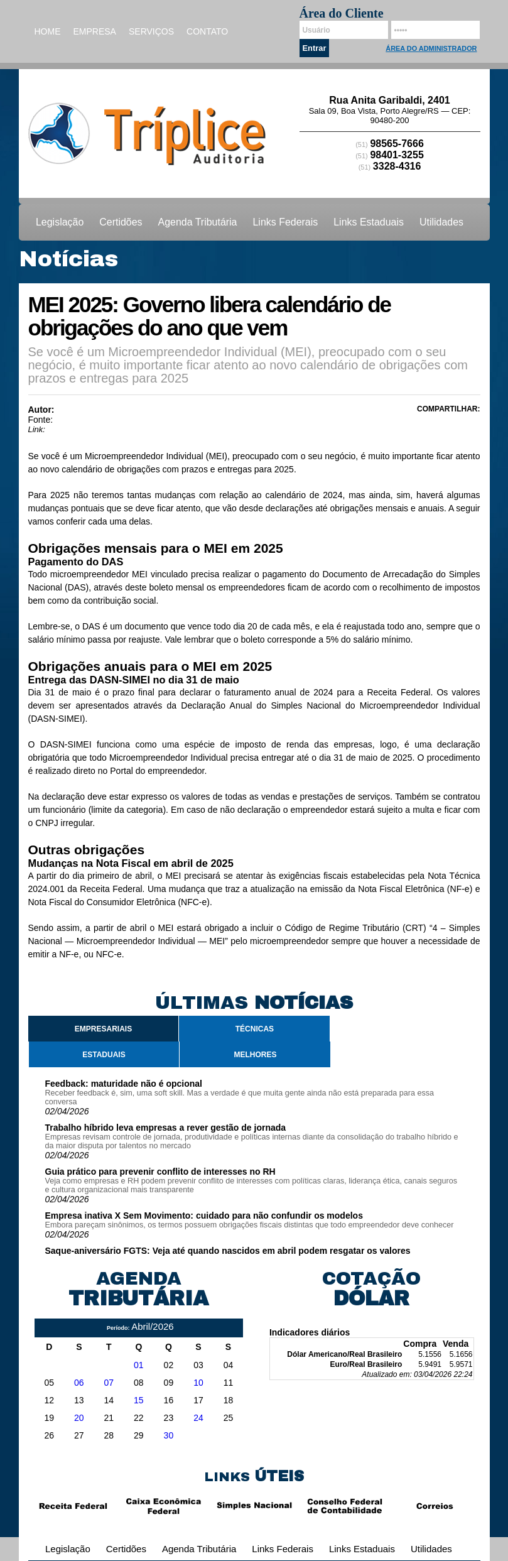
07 (109, 1383)
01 (139, 1365)
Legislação (60, 222)
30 (169, 1435)
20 (79, 1418)
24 (198, 1418)
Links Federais (285, 222)
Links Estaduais (368, 222)
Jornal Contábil (84, 420)
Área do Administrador (431, 48)
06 (79, 1383)
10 (198, 1383)
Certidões (120, 222)
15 (139, 1400)
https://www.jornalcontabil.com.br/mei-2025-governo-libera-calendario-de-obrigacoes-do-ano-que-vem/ (233, 429)
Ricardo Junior (88, 410)
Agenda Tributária (197, 222)
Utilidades (441, 222)
